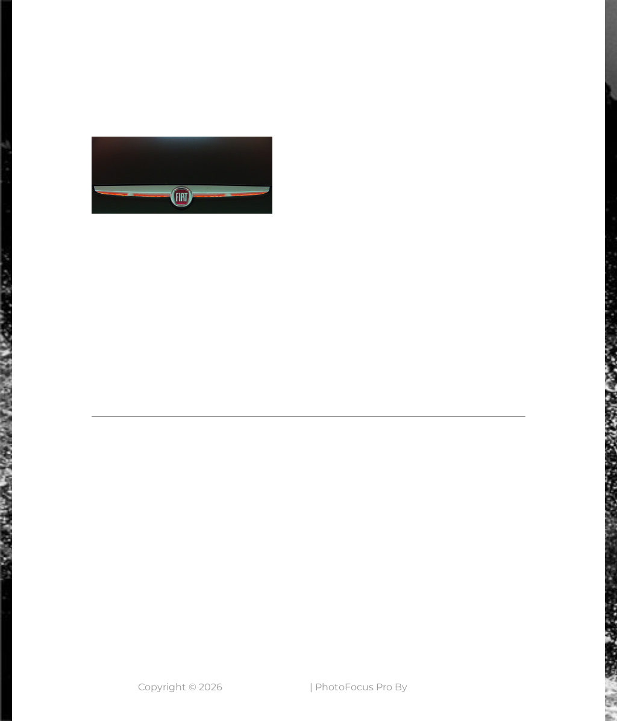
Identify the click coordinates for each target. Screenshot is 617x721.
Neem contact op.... (101, 614)
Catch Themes (445, 687)
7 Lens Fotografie (89, 21)
